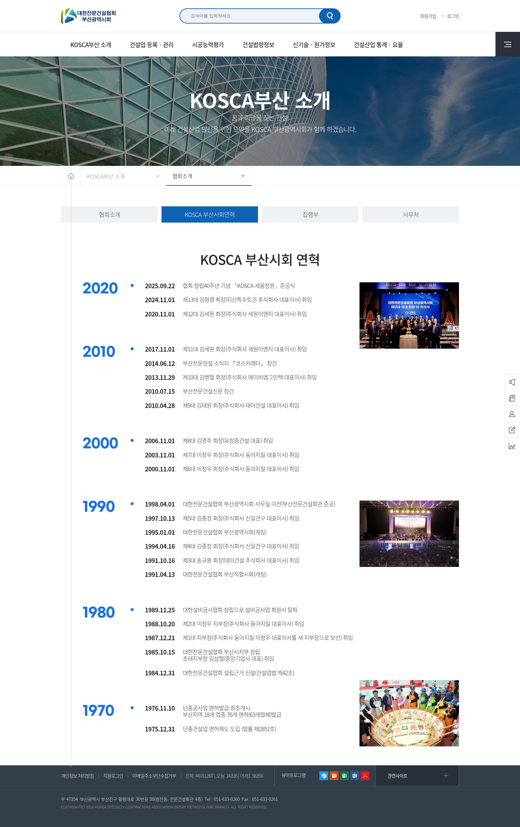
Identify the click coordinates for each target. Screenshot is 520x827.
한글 (323, 775)
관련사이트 (398, 776)
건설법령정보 (258, 44)
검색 (330, 16)
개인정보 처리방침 (77, 775)
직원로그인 (113, 775)
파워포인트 (334, 775)
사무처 (411, 214)
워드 (354, 775)
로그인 (453, 16)
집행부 (310, 214)
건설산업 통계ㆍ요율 (378, 44)
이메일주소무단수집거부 (154, 775)
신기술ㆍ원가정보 (314, 44)
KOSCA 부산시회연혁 (210, 214)
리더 (364, 775)
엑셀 (344, 775)
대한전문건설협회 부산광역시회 (88, 16)
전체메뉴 (507, 44)
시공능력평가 (208, 44)
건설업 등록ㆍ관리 (151, 44)
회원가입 (428, 16)
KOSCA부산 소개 (90, 44)
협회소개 (182, 176)
